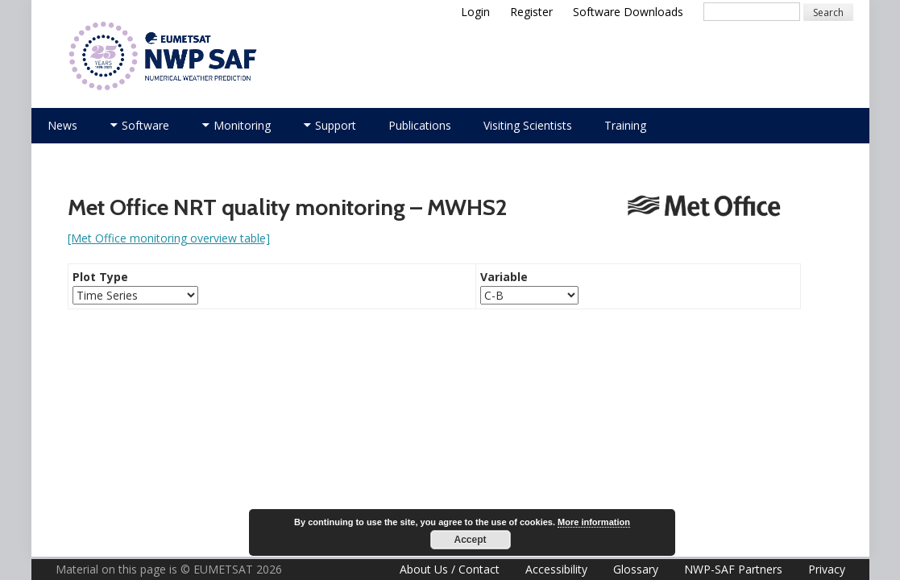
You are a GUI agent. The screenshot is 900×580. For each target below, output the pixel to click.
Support (335, 125)
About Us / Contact (450, 569)
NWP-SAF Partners (733, 569)
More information (594, 522)
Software (145, 125)
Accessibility (556, 569)
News (62, 125)
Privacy (826, 569)
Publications (419, 125)
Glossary (635, 569)
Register (531, 11)
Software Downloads (628, 11)
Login (475, 11)
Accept (470, 539)
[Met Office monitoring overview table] (169, 238)
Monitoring (242, 125)
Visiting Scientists (527, 125)
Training (625, 125)
